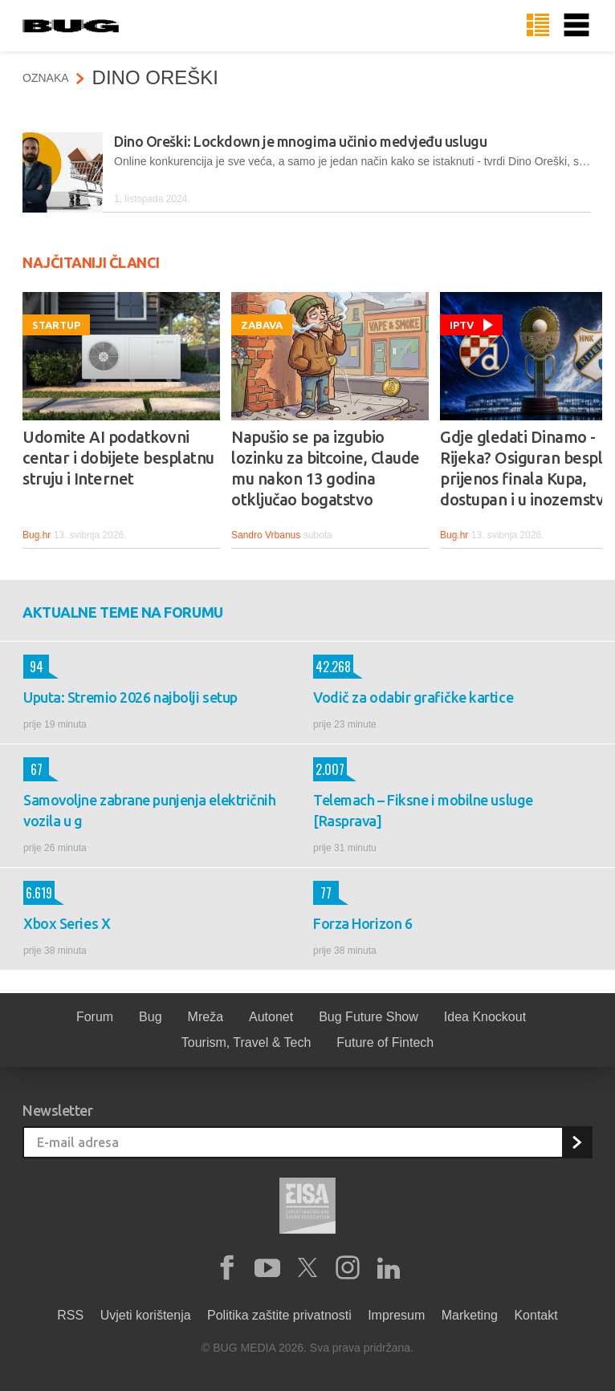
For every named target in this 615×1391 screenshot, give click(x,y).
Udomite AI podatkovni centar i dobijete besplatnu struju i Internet (118, 458)
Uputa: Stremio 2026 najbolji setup (130, 697)
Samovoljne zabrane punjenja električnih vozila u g (149, 810)
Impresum (396, 1315)
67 (33, 769)
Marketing (470, 1315)
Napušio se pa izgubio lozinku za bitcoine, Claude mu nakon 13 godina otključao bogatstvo (325, 468)
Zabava (262, 325)
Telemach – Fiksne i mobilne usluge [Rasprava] (423, 810)
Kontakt (535, 1315)
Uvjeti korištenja (145, 1315)
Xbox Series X (66, 923)
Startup (56, 325)
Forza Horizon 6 (362, 923)
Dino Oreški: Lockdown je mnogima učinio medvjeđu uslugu (300, 141)
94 (33, 666)
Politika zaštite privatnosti (279, 1315)
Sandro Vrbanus (265, 535)
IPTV (462, 325)
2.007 (328, 769)
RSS (70, 1315)
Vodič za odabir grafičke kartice (413, 697)
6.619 (37, 892)
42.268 (332, 666)
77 (322, 892)
